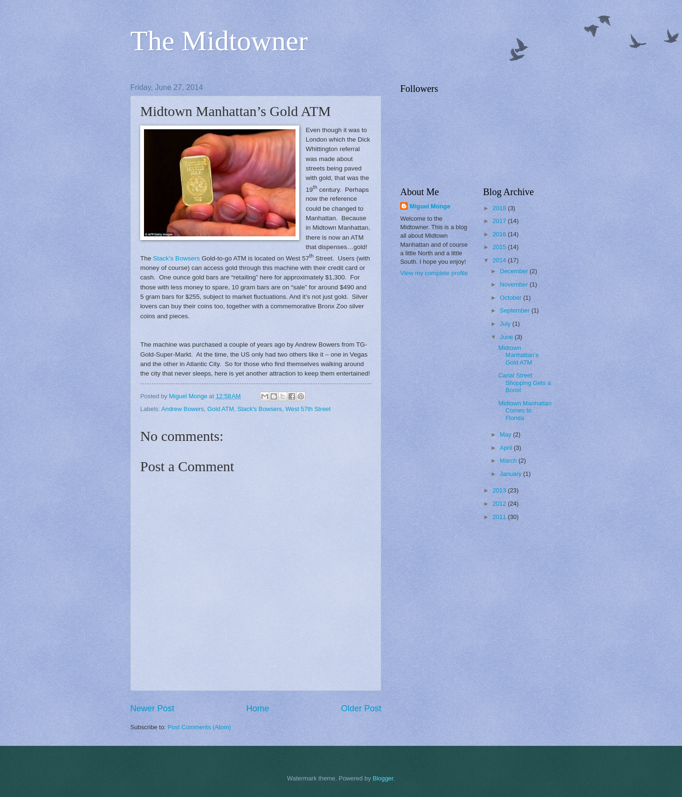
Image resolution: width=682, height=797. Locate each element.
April (506, 447)
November (514, 284)
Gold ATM (220, 408)
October (511, 297)
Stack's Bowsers (259, 408)
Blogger (383, 778)
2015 (500, 247)
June (507, 336)
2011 (500, 516)
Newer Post (152, 708)
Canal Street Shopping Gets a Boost (524, 383)
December (514, 271)
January (511, 473)
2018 (500, 208)
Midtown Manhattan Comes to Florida (524, 410)
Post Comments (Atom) (199, 727)
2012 (500, 503)
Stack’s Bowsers (176, 258)
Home (257, 708)
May (506, 434)
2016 (500, 234)
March (509, 460)
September (515, 310)
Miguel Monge (430, 206)
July (506, 323)
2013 (500, 490)
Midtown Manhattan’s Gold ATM (518, 355)
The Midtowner (219, 40)
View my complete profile (434, 273)
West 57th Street (308, 408)
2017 (500, 220)
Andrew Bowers (182, 408)
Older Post (361, 708)
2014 (500, 260)
